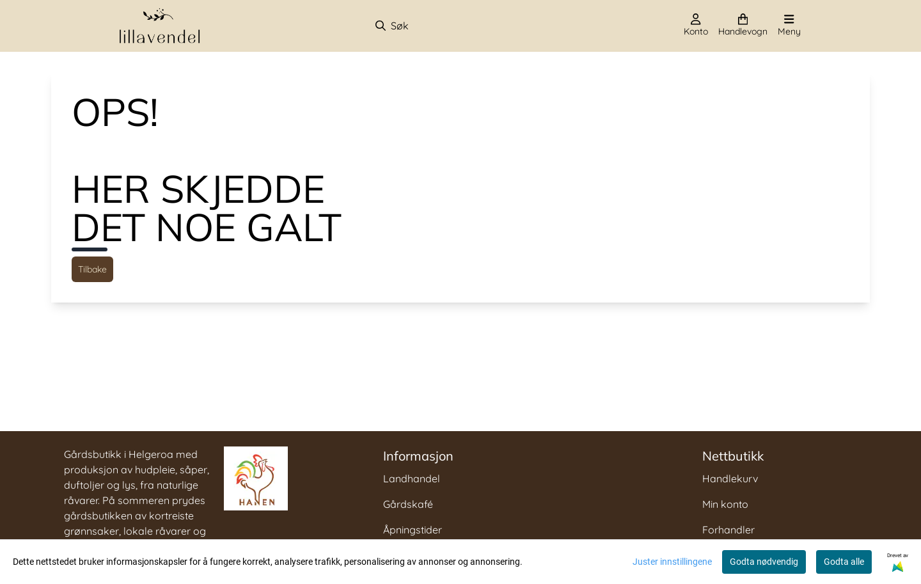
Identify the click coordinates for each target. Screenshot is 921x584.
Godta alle (844, 561)
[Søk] (441, 25)
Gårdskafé (408, 504)
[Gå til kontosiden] (696, 25)
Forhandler (728, 529)
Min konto (725, 504)
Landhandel (411, 478)
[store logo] (160, 25)
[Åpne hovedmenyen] (789, 25)
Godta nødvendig (764, 561)
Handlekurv (730, 478)
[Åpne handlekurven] (743, 25)
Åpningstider (412, 529)
